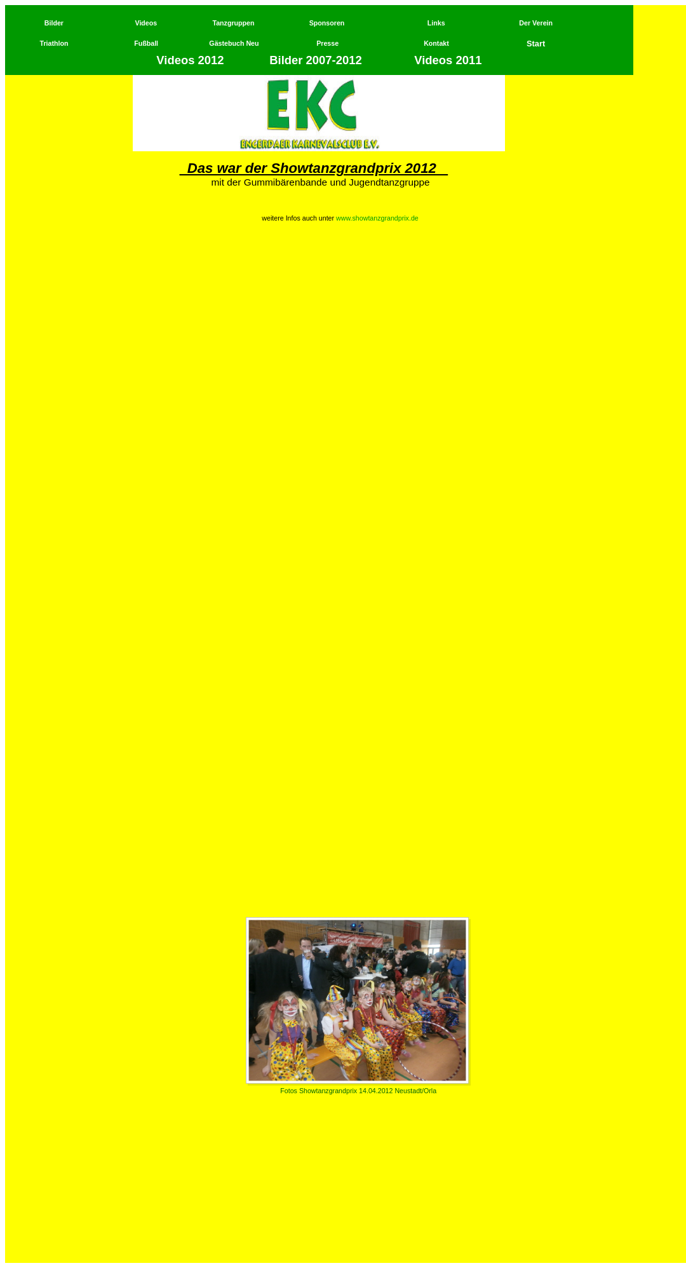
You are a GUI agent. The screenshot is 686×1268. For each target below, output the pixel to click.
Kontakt (436, 43)
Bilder (54, 23)
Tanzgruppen (233, 23)
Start (536, 43)
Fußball (146, 43)
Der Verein (536, 23)
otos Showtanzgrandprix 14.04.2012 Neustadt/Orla (360, 1090)
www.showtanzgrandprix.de (377, 218)
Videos (146, 23)
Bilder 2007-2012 (315, 60)
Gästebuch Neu (234, 43)
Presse (327, 43)
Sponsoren (327, 23)
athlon (58, 43)
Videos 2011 (447, 60)
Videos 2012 (191, 60)
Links (436, 23)
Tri (44, 43)
